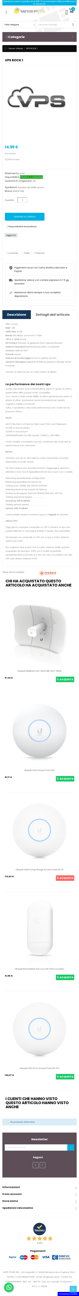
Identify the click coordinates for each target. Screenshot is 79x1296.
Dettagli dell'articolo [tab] (53, 314)
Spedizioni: (11, 187)
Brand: (8, 191)
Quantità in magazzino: (18, 181)
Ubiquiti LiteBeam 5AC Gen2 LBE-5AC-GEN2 (39, 670)
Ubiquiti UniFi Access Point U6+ (39, 770)
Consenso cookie (68, 1293)
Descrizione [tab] (16, 314)
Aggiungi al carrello (25, 216)
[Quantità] (22, 200)
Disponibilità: (12, 177)
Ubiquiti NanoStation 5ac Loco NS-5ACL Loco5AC (39, 968)
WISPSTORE (18, 191)
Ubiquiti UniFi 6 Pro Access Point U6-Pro (39, 1068)
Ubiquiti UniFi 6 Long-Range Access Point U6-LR (39, 869)
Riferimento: (12, 173)
